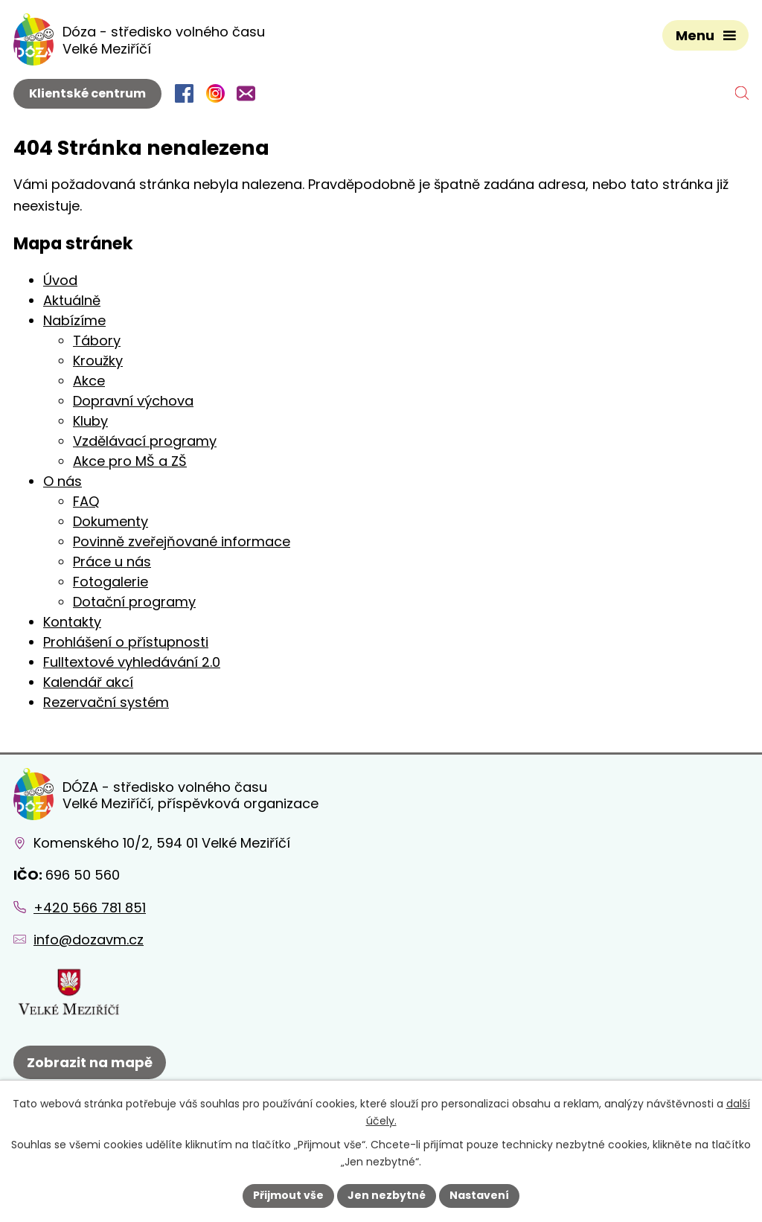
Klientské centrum (87, 93)
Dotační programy (134, 601)
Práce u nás (112, 561)
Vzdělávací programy (145, 441)
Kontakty (72, 621)
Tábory (97, 340)
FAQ (86, 501)
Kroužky (98, 360)
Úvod (60, 280)
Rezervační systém (106, 702)
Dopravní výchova (133, 400)
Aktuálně (71, 300)
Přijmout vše (288, 1195)
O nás (62, 481)
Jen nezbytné (387, 1195)
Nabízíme (74, 320)
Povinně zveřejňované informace (181, 541)
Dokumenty (110, 521)
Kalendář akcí (88, 682)
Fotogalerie (110, 581)
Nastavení (479, 1195)
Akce (89, 380)
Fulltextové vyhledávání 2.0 (131, 662)
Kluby (90, 421)
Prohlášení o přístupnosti (125, 642)
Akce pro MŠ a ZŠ (130, 461)
